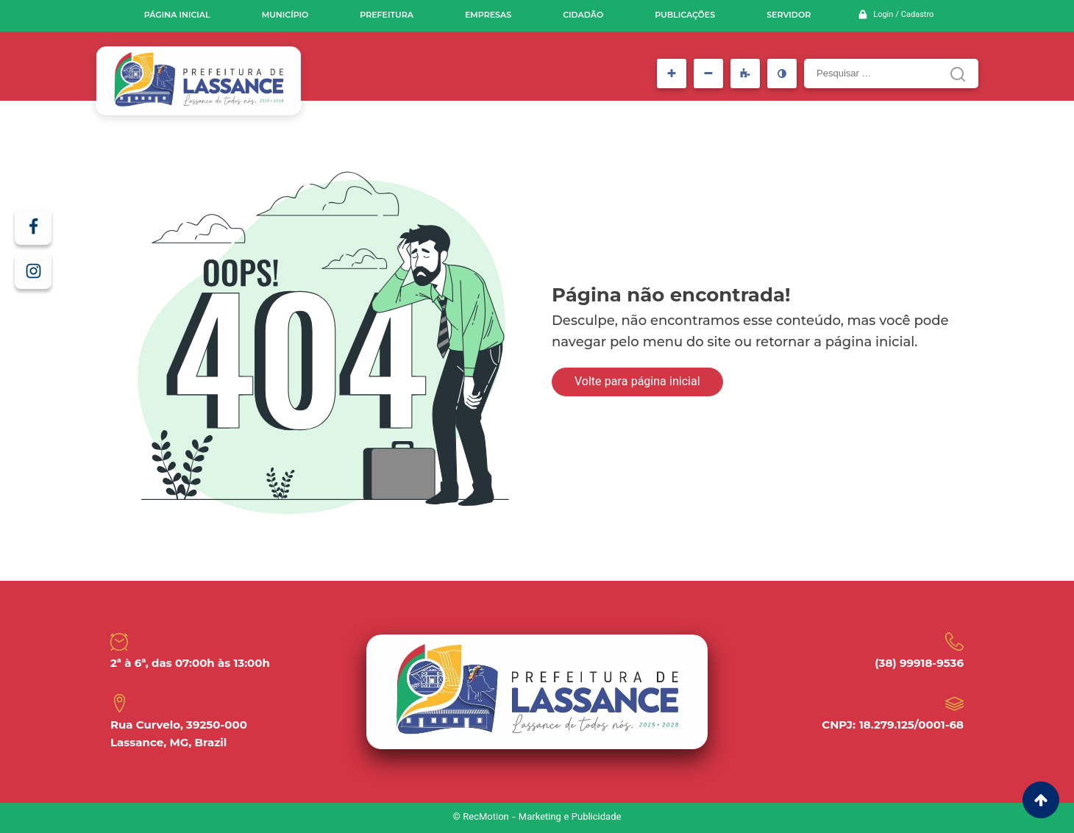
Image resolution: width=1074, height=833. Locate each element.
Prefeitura (386, 15)
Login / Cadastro (903, 15)
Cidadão (583, 15)
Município (285, 15)
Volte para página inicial (637, 382)
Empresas (488, 15)
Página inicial (177, 15)
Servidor (789, 15)
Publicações (685, 15)
